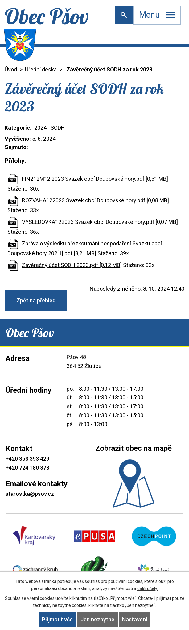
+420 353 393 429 (27, 458)
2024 (40, 127)
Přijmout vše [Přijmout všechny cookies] (57, 619)
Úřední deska (41, 69)
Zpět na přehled (35, 300)
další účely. (147, 588)
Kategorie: (18, 127)
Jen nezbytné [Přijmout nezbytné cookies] (97, 619)
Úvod (11, 69)
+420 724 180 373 (27, 467)
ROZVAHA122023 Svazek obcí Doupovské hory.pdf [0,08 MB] (95, 200)
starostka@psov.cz (30, 494)
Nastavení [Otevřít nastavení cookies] (134, 619)
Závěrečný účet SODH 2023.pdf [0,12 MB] (72, 265)
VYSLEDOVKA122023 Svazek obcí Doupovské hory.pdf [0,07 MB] (100, 222)
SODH (58, 127)
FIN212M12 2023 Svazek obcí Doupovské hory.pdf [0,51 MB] (95, 179)
